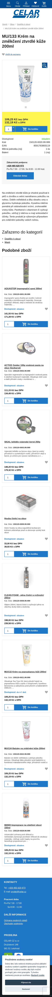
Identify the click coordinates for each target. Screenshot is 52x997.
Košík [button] (44, 6)
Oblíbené (35, 6)
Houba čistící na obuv (15, 518)
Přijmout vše (26, 982)
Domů (4, 24)
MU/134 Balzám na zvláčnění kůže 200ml (24, 748)
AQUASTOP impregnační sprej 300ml (23, 289)
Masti (7, 242)
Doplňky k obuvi (23, 24)
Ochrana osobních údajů (15, 920)
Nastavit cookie (37, 975)
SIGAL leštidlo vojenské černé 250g (22, 442)
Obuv (12, 24)
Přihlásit (26, 6)
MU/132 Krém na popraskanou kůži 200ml (25, 672)
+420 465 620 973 (16, 888)
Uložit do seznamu (11, 54)
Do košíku (33, 324)
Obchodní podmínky (13, 923)
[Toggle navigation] (8, 4)
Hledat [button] (17, 6)
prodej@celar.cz (18, 892)
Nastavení (26, 989)
